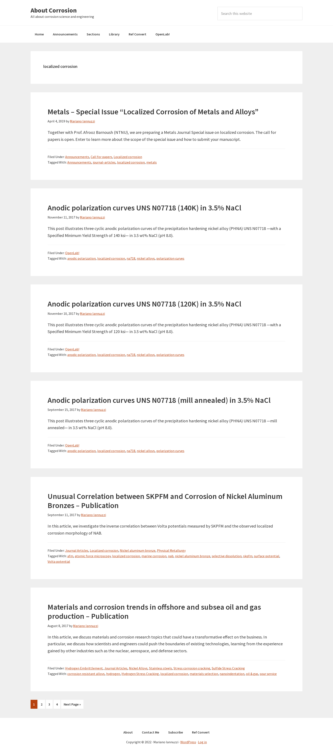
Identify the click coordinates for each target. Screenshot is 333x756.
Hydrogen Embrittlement (84, 668)
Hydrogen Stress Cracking (140, 674)
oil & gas (252, 674)
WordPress (188, 741)
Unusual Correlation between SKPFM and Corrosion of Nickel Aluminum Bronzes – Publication (165, 500)
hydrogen (113, 674)
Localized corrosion (128, 157)
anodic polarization (81, 258)
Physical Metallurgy (171, 550)
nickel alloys (146, 258)
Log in (202, 741)
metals (151, 162)
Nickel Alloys (138, 668)
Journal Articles (76, 550)
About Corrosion (54, 10)
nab (171, 556)
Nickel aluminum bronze (137, 550)
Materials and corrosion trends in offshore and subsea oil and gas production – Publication (154, 611)
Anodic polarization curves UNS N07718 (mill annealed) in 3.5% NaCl (159, 400)
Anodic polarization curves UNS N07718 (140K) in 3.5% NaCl (144, 208)
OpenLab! (72, 253)
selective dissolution (227, 556)
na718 (131, 258)
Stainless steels (160, 668)
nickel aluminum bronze (192, 556)
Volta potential (59, 561)
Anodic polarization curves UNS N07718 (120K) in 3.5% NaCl (144, 304)
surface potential (266, 556)
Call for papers (101, 157)
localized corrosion (131, 162)
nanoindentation (232, 674)
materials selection (204, 674)
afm (70, 556)
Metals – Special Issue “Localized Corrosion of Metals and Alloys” (153, 111)
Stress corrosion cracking (192, 668)
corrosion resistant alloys (86, 674)
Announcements (77, 157)
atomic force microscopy (93, 556)
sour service (268, 674)
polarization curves (170, 258)
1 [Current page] (35, 705)
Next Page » (72, 705)
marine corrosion (153, 556)
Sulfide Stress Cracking (228, 668)
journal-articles (104, 162)
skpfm (248, 556)
